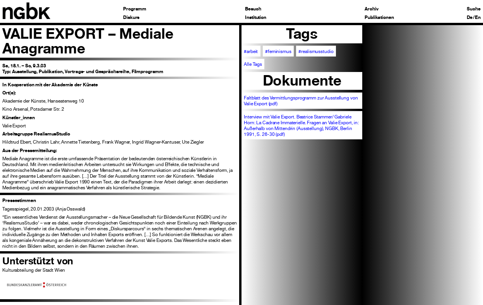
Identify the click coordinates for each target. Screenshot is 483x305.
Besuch (253, 9)
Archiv (371, 9)
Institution (255, 17)
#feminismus (278, 51)
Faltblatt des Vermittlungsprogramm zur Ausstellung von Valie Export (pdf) (301, 100)
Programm (134, 9)
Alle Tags (253, 64)
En (478, 17)
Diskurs (131, 17)
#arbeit (251, 51)
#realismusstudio (315, 51)
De (470, 17)
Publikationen (379, 17)
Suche (473, 9)
